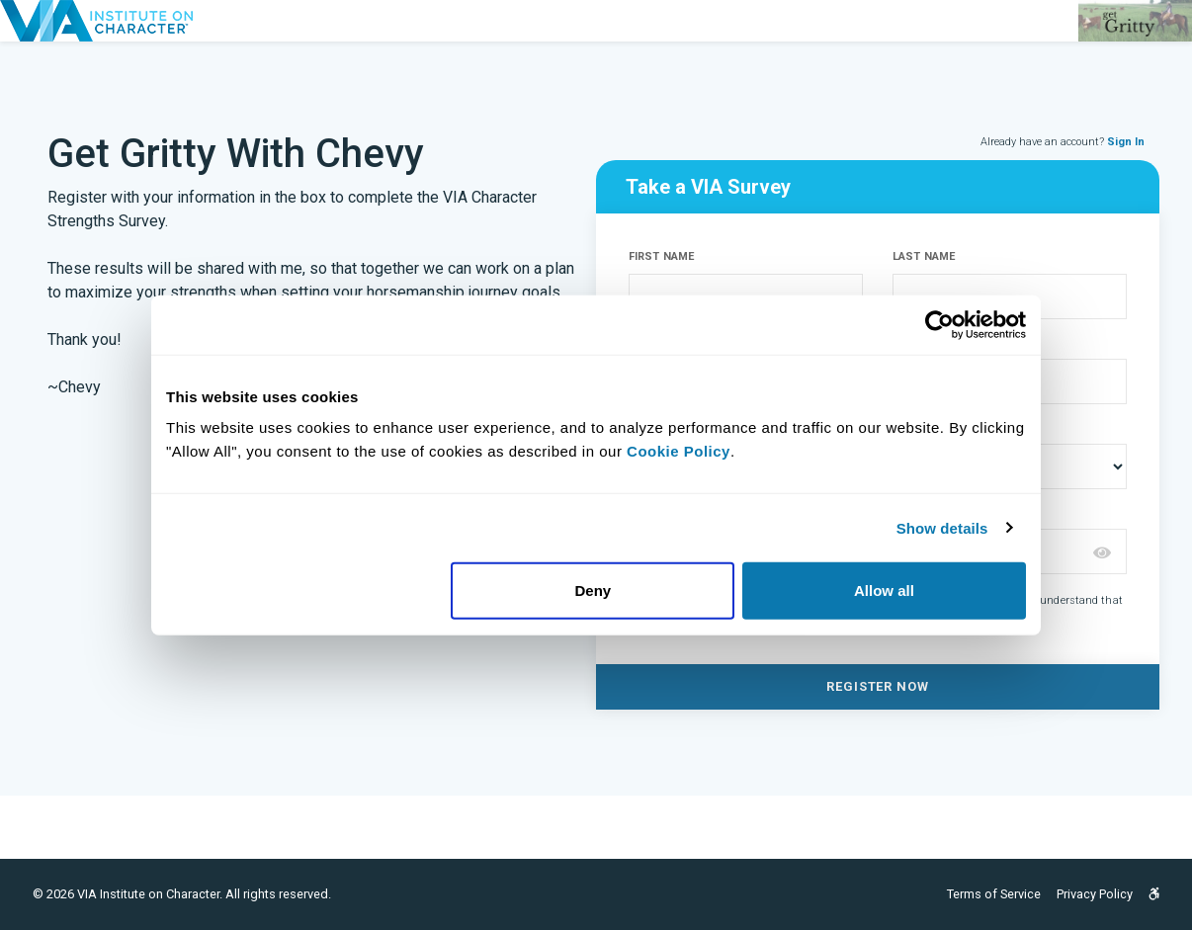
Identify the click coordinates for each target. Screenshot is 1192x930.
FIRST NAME (661, 256)
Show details (942, 527)
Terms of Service (994, 894)
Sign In (1126, 141)
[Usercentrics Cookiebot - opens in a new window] (939, 324)
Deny (593, 590)
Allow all (884, 590)
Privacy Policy (1095, 894)
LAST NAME (924, 256)
